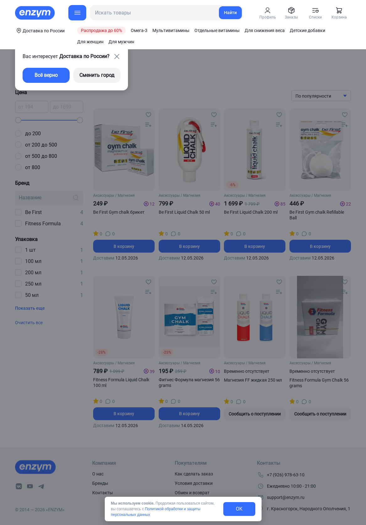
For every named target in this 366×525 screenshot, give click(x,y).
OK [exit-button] (239, 509)
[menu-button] (77, 12)
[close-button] (116, 56)
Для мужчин (121, 41)
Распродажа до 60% (101, 30)
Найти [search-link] (230, 12)
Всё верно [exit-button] (46, 75)
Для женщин (90, 41)
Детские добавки (307, 30)
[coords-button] (40, 30)
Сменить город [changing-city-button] (96, 75)
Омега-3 (139, 30)
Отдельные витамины (217, 30)
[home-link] (35, 13)
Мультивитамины (170, 30)
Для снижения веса (265, 30)
